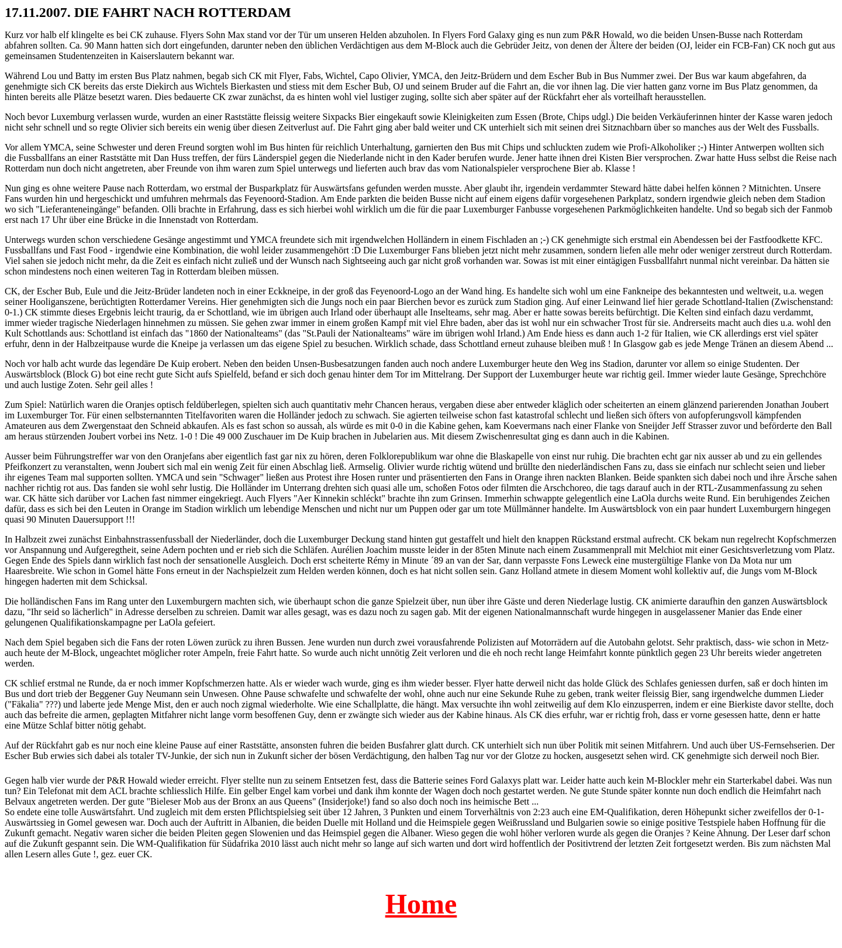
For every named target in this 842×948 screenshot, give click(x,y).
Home (421, 903)
